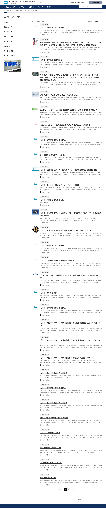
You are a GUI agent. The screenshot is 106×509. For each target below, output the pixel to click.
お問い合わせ (95, 2)
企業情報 (31, 7)
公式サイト (12, 3)
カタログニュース (9, 36)
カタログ (22, 7)
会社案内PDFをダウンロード (78, 2)
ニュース (40, 7)
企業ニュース (8, 27)
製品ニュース (8, 32)
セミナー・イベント (10, 56)
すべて (6, 22)
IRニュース (7, 46)
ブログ (49, 7)
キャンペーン (8, 41)
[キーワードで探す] (99, 7)
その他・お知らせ (9, 51)
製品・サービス (10, 7)
